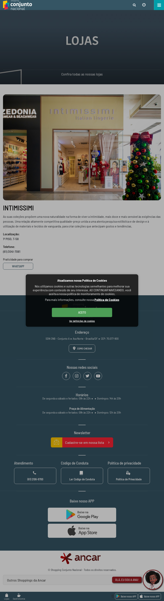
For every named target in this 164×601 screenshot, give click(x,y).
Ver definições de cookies (82, 321)
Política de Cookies (106, 300)
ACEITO (82, 312)
